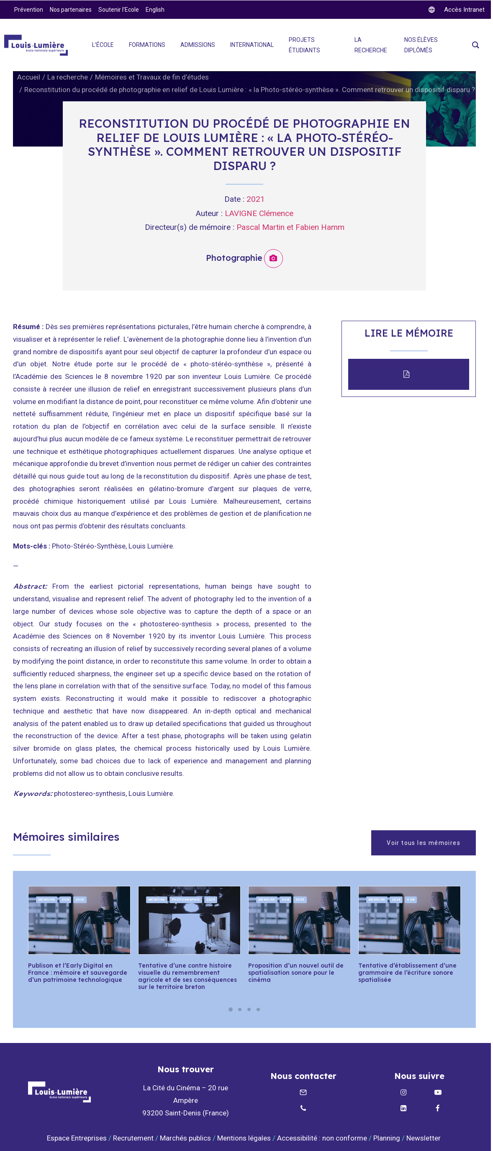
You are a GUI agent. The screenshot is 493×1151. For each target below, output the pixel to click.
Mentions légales (244, 1137)
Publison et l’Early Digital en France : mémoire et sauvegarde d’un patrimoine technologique (77, 973)
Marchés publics (185, 1137)
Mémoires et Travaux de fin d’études (152, 77)
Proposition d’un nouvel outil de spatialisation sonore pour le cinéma (296, 973)
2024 (396, 899)
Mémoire (46, 899)
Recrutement (133, 1137)
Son (65, 899)
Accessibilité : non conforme (322, 1137)
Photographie (186, 899)
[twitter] (457, 9)
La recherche (67, 77)
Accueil (28, 77)
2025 (80, 899)
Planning (386, 1137)
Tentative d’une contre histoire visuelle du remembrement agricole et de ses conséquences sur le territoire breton (187, 976)
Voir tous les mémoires (423, 842)
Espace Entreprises (77, 1137)
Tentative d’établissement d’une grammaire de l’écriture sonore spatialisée (407, 973)
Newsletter (424, 1137)
